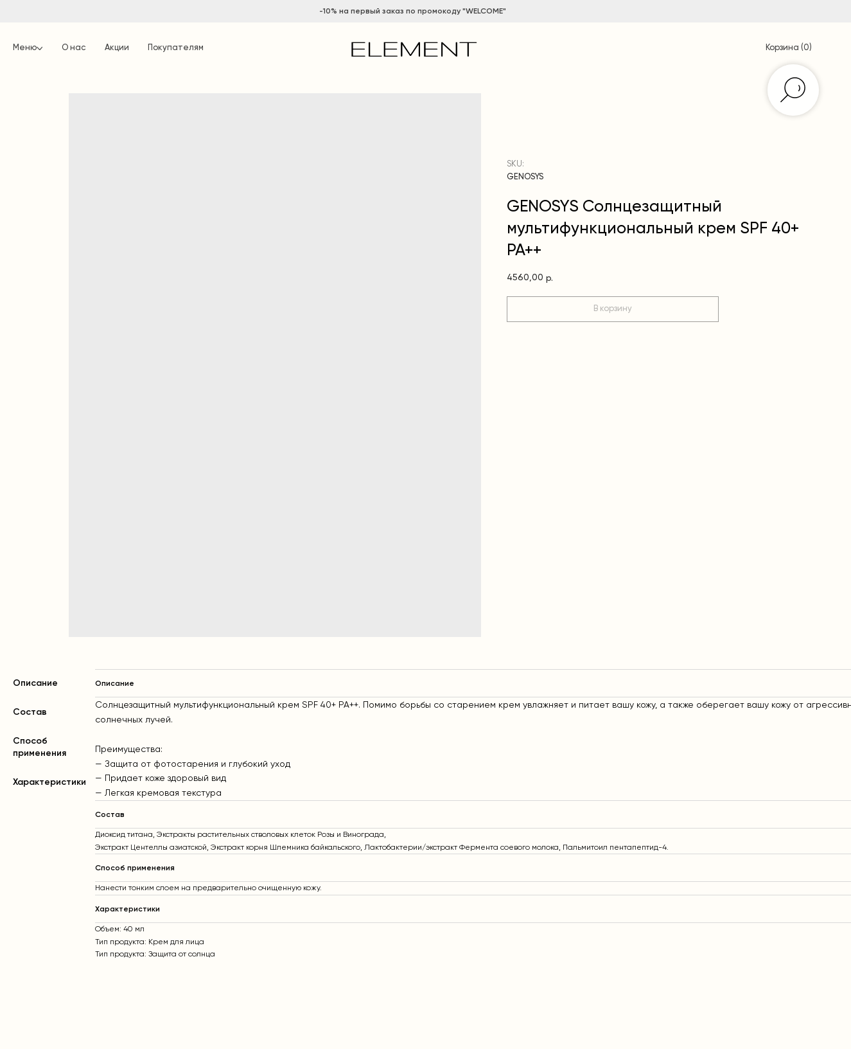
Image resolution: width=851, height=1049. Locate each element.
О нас (73, 48)
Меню (25, 48)
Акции (117, 48)
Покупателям (176, 48)
